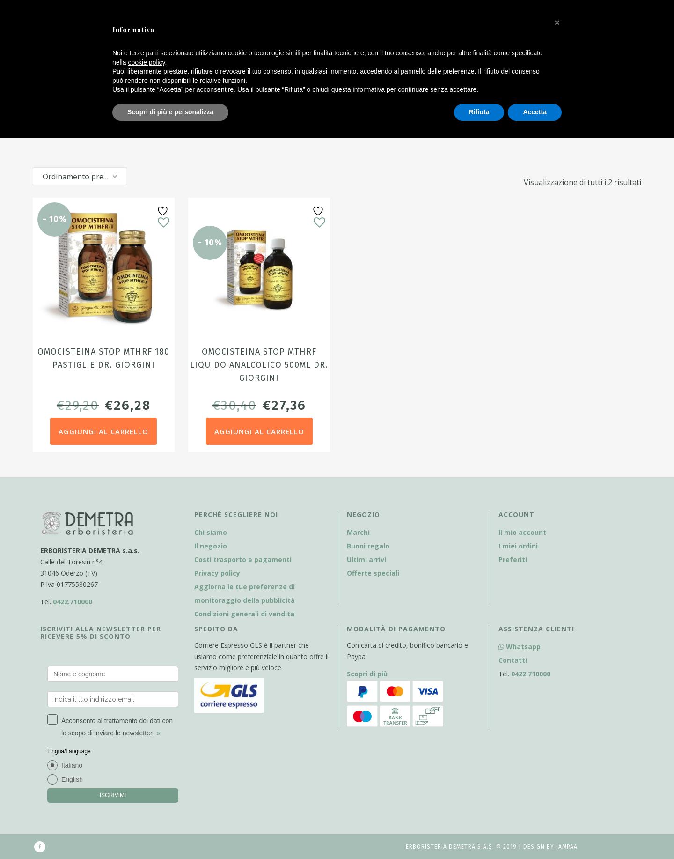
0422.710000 (72, 601)
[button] (556, 22)
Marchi (358, 532)
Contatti (512, 660)
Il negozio (210, 545)
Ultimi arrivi (366, 559)
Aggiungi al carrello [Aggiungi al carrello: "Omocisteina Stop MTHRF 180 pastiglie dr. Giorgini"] (103, 431)
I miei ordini (518, 545)
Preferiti (512, 559)
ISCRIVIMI (113, 795)
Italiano (71, 765)
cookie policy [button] (146, 62)
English (72, 779)
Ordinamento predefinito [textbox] (84, 176)
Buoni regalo (368, 545)
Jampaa (567, 847)
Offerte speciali (373, 573)
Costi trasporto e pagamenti (243, 559)
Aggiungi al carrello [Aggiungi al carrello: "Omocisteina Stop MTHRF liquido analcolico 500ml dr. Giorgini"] (259, 431)
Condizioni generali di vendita (244, 613)
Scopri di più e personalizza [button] (170, 112)
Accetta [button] (535, 112)
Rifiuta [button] (479, 112)
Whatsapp (519, 646)
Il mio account (522, 532)
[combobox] (79, 176)
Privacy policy (217, 573)
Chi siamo (210, 532)
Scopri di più (367, 673)
